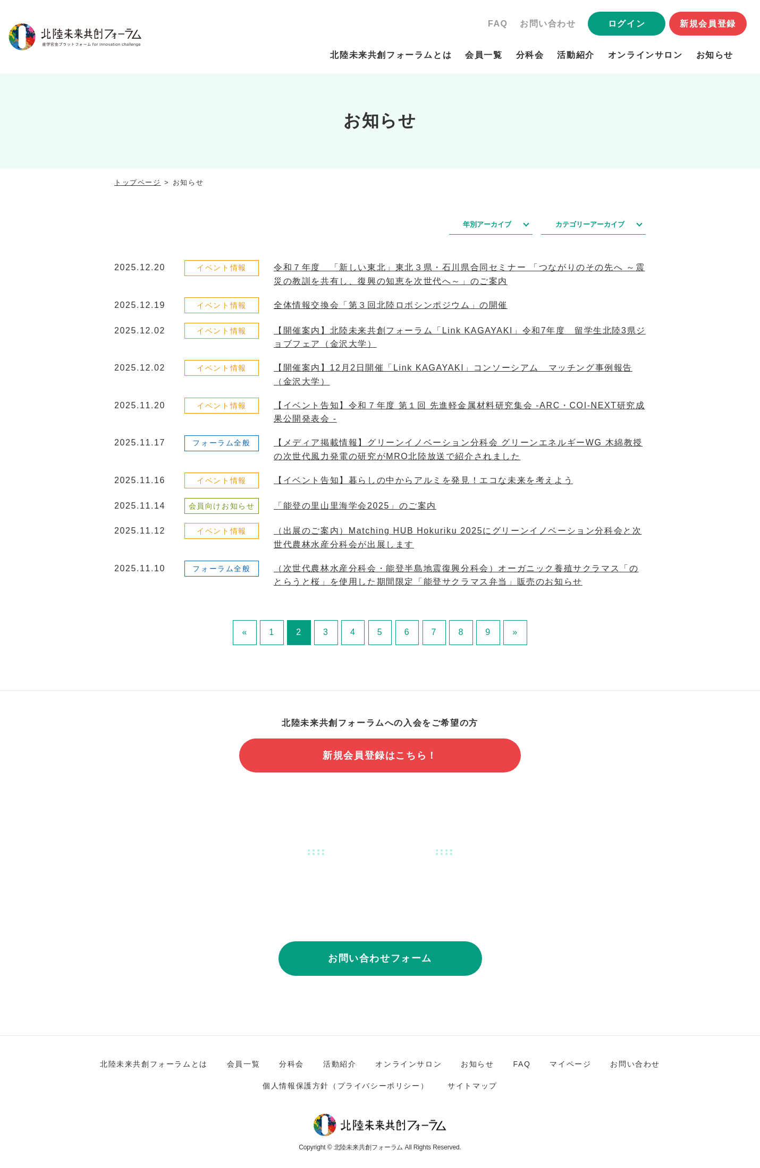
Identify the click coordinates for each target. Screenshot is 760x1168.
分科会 (530, 54)
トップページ (137, 182)
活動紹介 (575, 54)
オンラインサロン (645, 54)
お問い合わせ (548, 23)
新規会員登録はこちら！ (380, 755)
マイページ (570, 1064)
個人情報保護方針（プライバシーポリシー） (345, 1085)
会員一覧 (483, 54)
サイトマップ (472, 1085)
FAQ (498, 23)
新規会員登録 (708, 23)
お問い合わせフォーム (380, 958)
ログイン (626, 23)
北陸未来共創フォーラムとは (391, 54)
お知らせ (714, 54)
